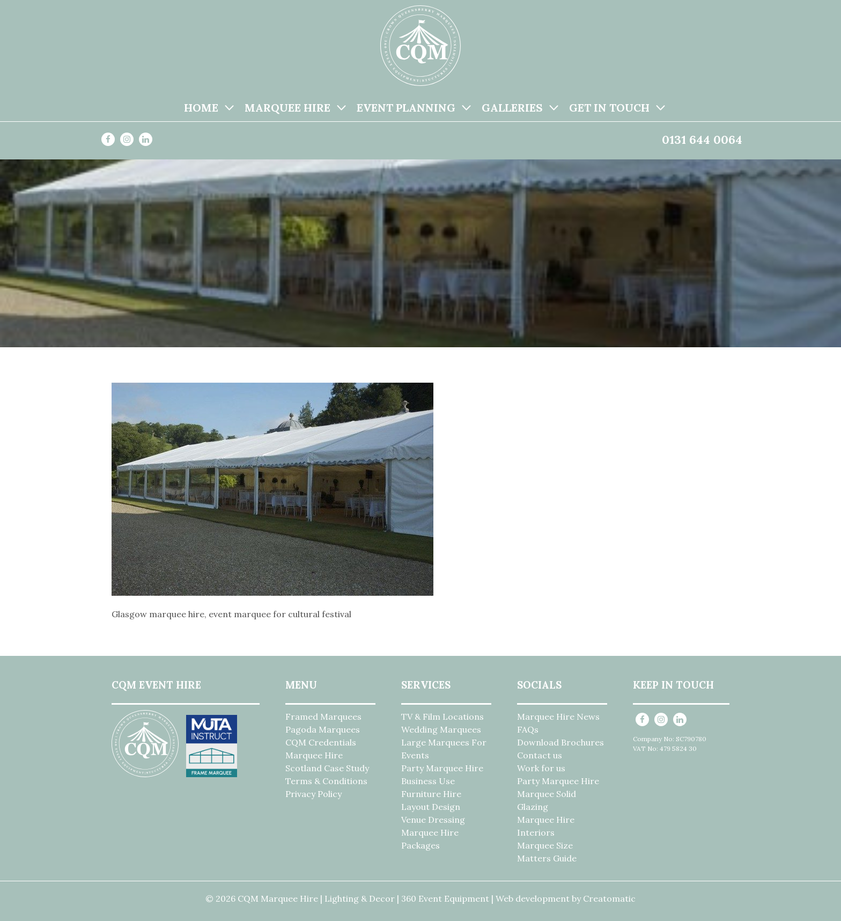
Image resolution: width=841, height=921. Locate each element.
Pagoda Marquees (322, 729)
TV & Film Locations (442, 716)
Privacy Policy (313, 793)
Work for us (541, 768)
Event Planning (406, 107)
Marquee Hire (287, 107)
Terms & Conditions (326, 781)
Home (201, 107)
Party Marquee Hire (442, 768)
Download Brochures (560, 742)
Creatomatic (609, 898)
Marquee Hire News (558, 716)
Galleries (512, 107)
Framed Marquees (323, 716)
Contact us (539, 755)
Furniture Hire (431, 793)
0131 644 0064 (702, 139)
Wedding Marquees (441, 729)
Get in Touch (609, 107)
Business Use (428, 781)
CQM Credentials (320, 742)
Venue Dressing (433, 819)
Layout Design (430, 806)
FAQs (527, 729)
